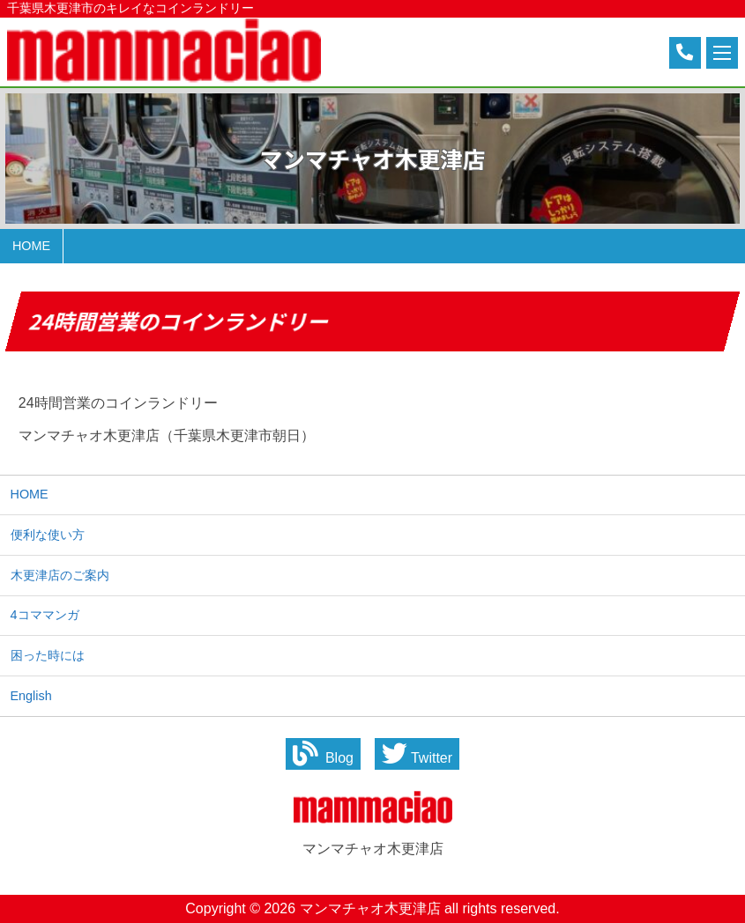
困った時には (48, 655)
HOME (29, 494)
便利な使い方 (48, 535)
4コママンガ (45, 615)
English (31, 696)
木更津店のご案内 (60, 575)
